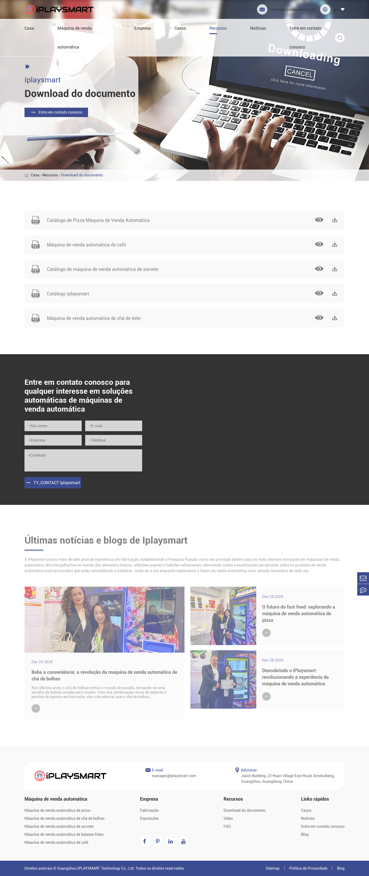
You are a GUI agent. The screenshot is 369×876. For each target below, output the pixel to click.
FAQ (227, 826)
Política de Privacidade (308, 868)
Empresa (142, 28)
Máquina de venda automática (74, 37)
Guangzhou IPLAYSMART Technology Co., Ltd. (96, 868)
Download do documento (244, 810)
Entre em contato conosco (305, 37)
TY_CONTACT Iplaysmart (52, 482)
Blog (305, 834)
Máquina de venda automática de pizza (57, 810)
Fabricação (149, 810)
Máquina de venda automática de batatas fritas (64, 834)
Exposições (149, 818)
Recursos (218, 28)
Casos (180, 28)
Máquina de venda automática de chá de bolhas (64, 818)
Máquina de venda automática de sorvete (58, 826)
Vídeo (228, 818)
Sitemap (273, 868)
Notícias (258, 28)
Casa (29, 28)
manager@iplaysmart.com (286, 9)
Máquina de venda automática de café (56, 842)
